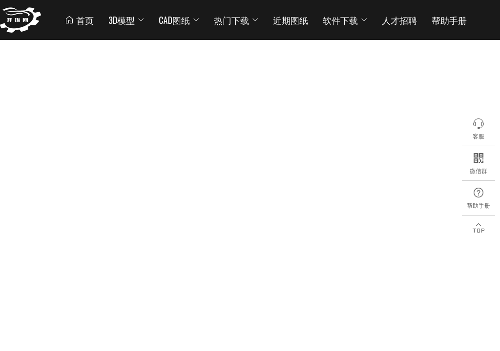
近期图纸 (290, 20)
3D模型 (126, 20)
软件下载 (345, 20)
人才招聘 (399, 20)
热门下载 (236, 20)
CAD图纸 (179, 20)
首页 (79, 20)
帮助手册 (449, 20)
